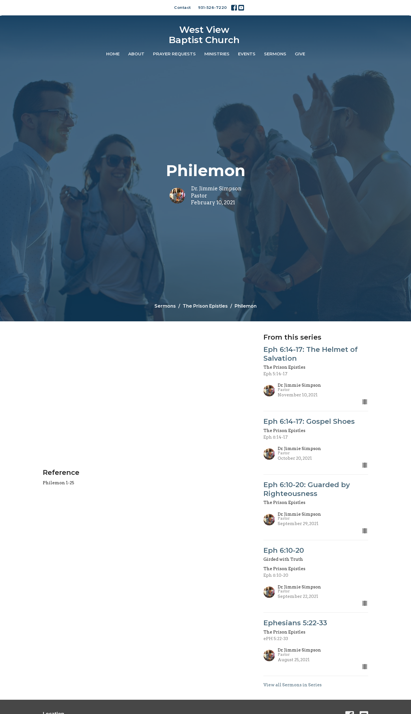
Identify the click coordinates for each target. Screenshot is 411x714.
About (136, 54)
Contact (182, 7)
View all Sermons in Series (292, 684)
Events (246, 54)
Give (300, 54)
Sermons (275, 54)
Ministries (216, 54)
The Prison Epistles (205, 306)
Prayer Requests (174, 54)
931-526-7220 (212, 7)
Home (113, 54)
